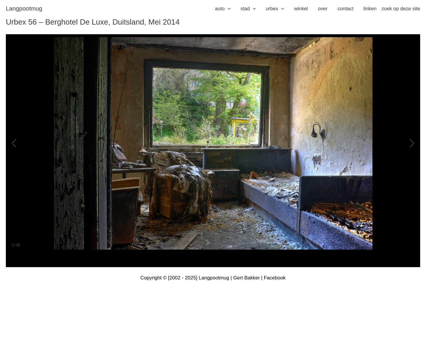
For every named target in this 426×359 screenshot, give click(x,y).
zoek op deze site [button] (401, 8)
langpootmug (24, 8)
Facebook (275, 278)
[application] (228, 8)
